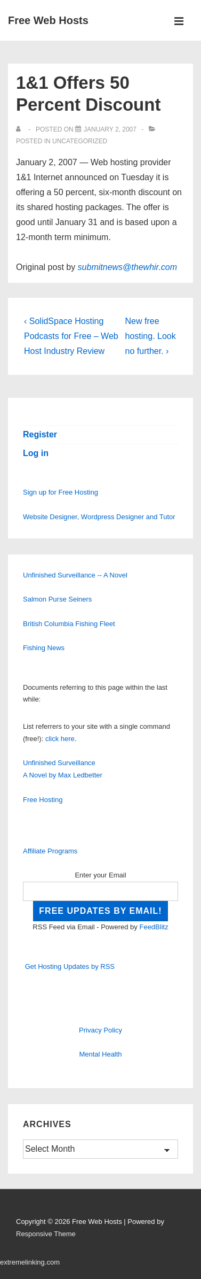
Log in (36, 453)
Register (40, 434)
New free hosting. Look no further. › (150, 336)
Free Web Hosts (48, 20)
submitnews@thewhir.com (127, 267)
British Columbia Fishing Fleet (69, 624)
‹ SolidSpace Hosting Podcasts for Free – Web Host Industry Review (71, 336)
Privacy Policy (100, 1030)
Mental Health (100, 1054)
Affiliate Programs (50, 851)
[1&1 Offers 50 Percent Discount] (110, 129)
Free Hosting (42, 800)
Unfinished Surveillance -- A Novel (75, 575)
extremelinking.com (30, 1262)
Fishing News (44, 648)
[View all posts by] (20, 129)
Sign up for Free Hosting (60, 492)
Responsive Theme (46, 1234)
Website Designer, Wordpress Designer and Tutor (99, 517)
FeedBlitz (153, 927)
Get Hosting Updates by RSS (70, 966)
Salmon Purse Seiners (57, 599)
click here (60, 739)
